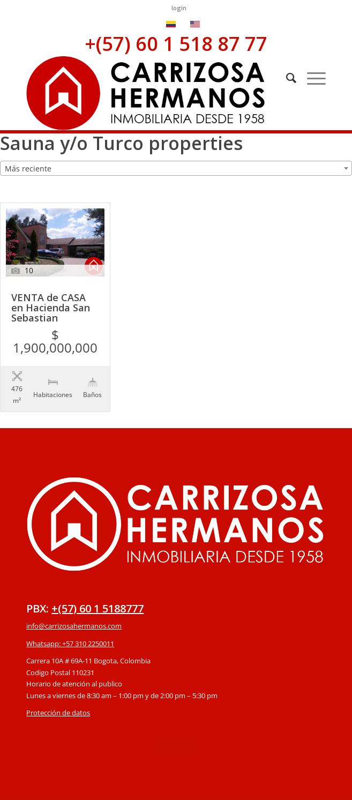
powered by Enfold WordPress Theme (238, 786)
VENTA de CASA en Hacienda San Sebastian (50, 308)
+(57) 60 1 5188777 (97, 586)
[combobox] (176, 168)
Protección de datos (58, 691)
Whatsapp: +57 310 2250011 (70, 621)
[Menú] (311, 77)
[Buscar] (285, 77)
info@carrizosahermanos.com (74, 604)
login (178, 8)
